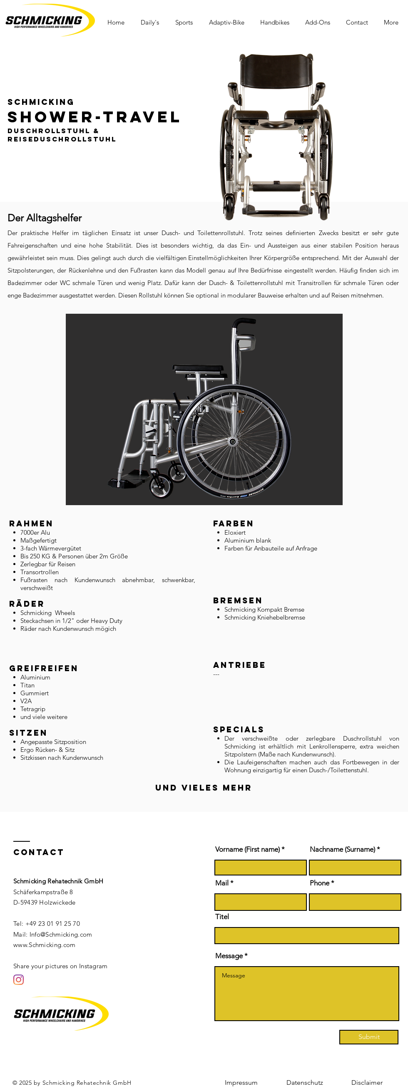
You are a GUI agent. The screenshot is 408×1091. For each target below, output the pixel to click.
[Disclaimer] (366, 1082)
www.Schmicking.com (44, 945)
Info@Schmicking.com (61, 934)
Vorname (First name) (247, 849)
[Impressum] (241, 1082)
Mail (222, 883)
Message (229, 956)
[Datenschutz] (304, 1082)
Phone (319, 883)
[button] (151, 22)
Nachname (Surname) (342, 849)
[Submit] (368, 1037)
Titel (222, 916)
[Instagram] (18, 979)
